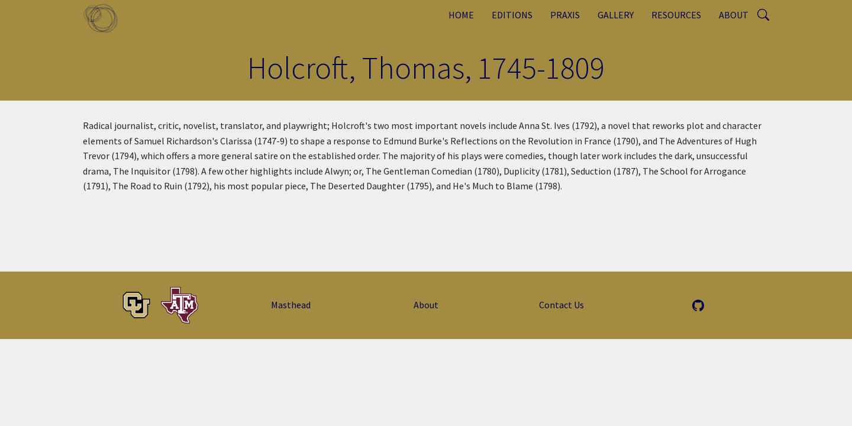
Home (461, 15)
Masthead (291, 305)
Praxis (565, 15)
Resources (676, 15)
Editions (512, 15)
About (733, 15)
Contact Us (561, 305)
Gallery (616, 15)
